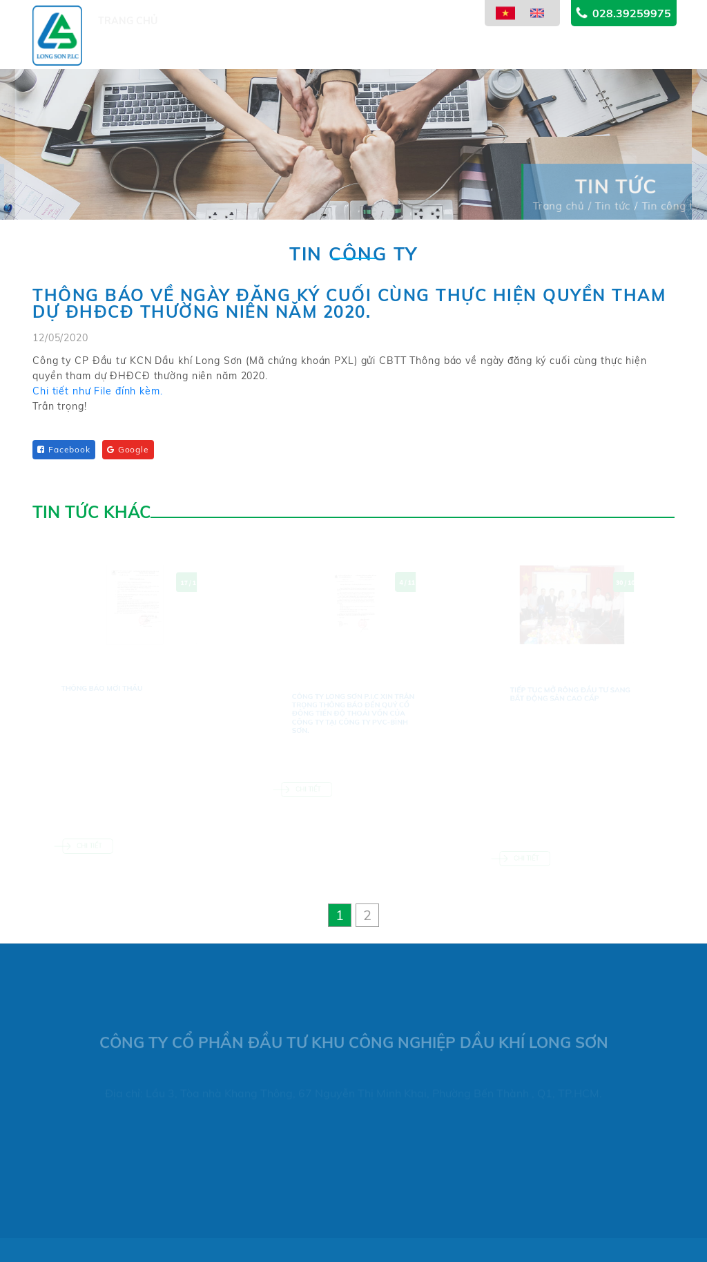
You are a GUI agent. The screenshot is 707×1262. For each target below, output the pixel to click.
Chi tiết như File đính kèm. (97, 396)
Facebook (63, 449)
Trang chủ (127, 53)
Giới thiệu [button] (193, 53)
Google (128, 449)
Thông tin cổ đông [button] (447, 35)
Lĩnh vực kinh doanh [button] (328, 44)
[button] (340, 915)
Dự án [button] (245, 50)
